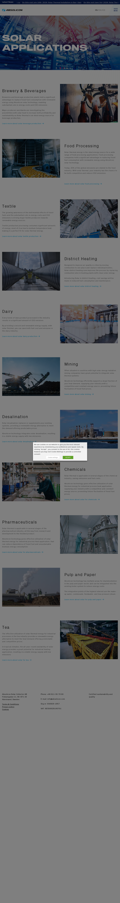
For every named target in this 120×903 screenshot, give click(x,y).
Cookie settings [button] (53, 457)
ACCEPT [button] (68, 457)
